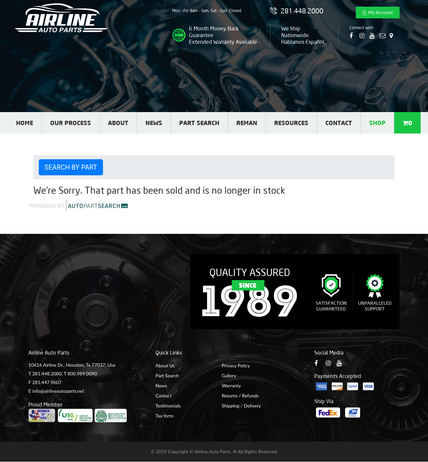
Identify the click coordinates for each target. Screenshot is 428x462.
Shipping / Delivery (241, 405)
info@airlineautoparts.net (58, 391)
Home (24, 122)
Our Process (70, 122)
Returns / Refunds (240, 395)
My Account (380, 12)
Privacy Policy (236, 365)
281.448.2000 (47, 373)
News (153, 122)
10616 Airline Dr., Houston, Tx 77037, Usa (71, 365)
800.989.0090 (82, 373)
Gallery (229, 375)
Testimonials (168, 405)
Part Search (199, 122)
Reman (246, 122)
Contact (338, 122)
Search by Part (70, 167)
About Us (165, 365)
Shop (377, 122)
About (118, 122)
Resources (291, 122)
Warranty (231, 385)
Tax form (164, 416)
